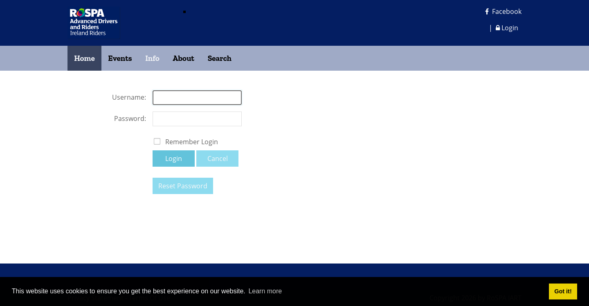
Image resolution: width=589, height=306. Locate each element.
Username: (129, 97)
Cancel (217, 158)
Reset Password (182, 185)
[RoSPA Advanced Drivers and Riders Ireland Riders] (93, 22)
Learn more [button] (265, 291)
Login (509, 27)
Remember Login (191, 141)
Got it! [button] (562, 291)
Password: (130, 118)
